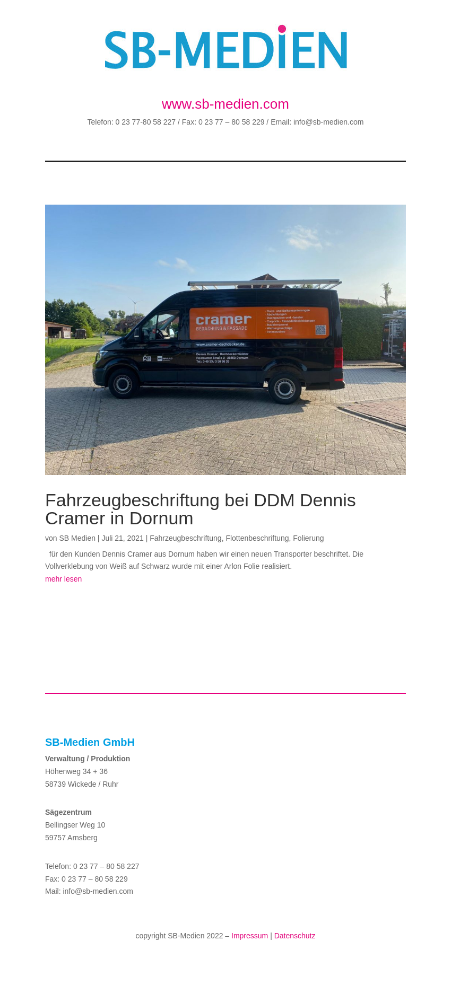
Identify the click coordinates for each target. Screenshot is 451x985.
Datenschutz (295, 935)
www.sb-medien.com (225, 104)
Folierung (308, 538)
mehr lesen (63, 579)
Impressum (249, 935)
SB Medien (77, 538)
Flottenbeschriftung (257, 538)
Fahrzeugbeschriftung (185, 538)
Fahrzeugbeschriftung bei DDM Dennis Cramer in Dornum (200, 509)
